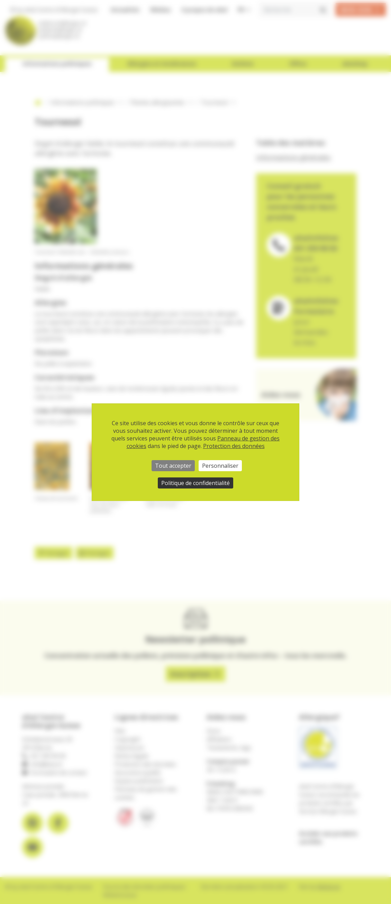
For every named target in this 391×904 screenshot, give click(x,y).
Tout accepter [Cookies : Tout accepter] (173, 465)
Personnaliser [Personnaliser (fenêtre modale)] (220, 465)
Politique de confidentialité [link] (195, 483)
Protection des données (234, 446)
